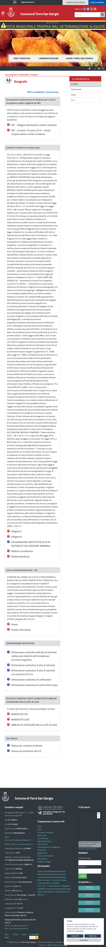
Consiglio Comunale (45, 832)
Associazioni (42, 858)
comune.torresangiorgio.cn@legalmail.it (18, 840)
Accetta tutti (75, 936)
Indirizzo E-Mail (84, 858)
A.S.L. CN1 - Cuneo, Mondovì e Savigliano (53, 885)
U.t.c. (73, 100)
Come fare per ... (43, 838)
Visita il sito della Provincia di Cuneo (51, 874)
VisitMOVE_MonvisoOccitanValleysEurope (53, 888)
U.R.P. (39, 829)
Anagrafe (74, 84)
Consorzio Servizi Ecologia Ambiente (51, 877)
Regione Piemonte (27, 2)
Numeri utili (42, 835)
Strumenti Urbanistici (45, 855)
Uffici (39, 826)
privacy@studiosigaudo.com (19, 925)
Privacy (16, 934)
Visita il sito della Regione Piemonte (51, 871)
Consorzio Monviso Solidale (48, 883)
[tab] (32, 101)
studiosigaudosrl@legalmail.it (18, 928)
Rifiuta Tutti (92, 936)
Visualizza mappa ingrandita (87, 849)
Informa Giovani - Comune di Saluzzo (52, 880)
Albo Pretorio (42, 844)
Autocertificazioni (44, 841)
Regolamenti (42, 852)
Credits (24, 934)
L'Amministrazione (51, 68)
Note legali (7, 936)
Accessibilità (34, 934)
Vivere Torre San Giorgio (79, 58)
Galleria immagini (44, 861)
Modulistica (42, 850)
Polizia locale (76, 89)
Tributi (73, 94)
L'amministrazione (48, 58)
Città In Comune (58, 945)
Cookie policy (79, 931)
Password (82, 866)
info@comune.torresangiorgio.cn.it (21, 844)
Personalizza (84, 940)
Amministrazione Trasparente (48, 847)
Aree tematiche (22, 58)
